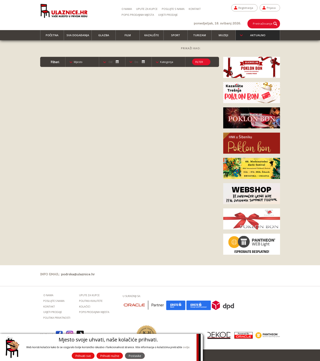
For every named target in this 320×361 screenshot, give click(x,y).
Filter (199, 62)
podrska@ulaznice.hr (78, 274)
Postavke (135, 356)
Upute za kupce (147, 9)
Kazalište (153, 36)
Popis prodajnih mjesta (138, 15)
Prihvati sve (83, 356)
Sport (177, 36)
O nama (127, 9)
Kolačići (84, 306)
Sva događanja (79, 36)
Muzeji (225, 36)
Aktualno (257, 35)
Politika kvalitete (90, 301)
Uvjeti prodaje (168, 15)
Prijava (271, 8)
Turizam (201, 36)
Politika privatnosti (56, 318)
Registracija (245, 8)
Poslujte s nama (173, 9)
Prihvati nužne (109, 356)
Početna (54, 36)
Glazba (105, 36)
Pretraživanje (263, 23)
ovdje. (186, 347)
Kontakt (195, 9)
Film (130, 36)
